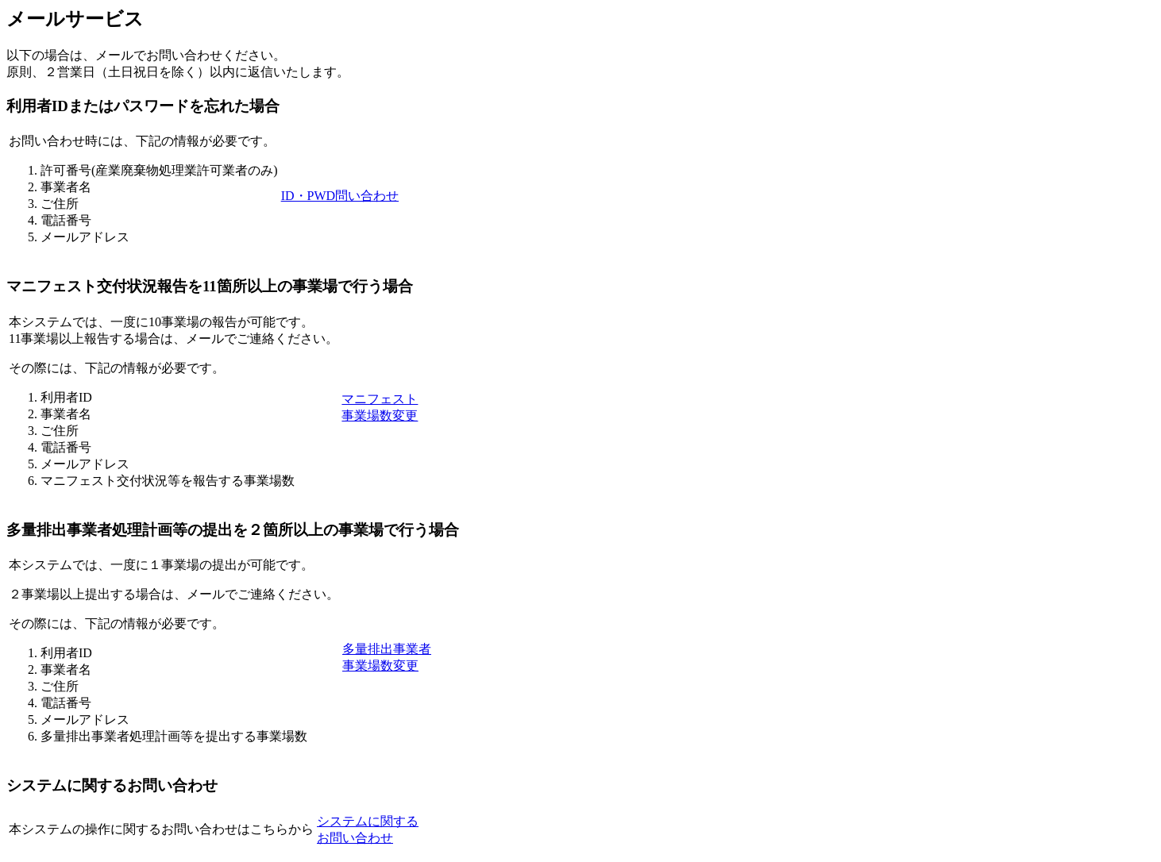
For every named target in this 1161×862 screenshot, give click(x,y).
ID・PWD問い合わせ (340, 195)
